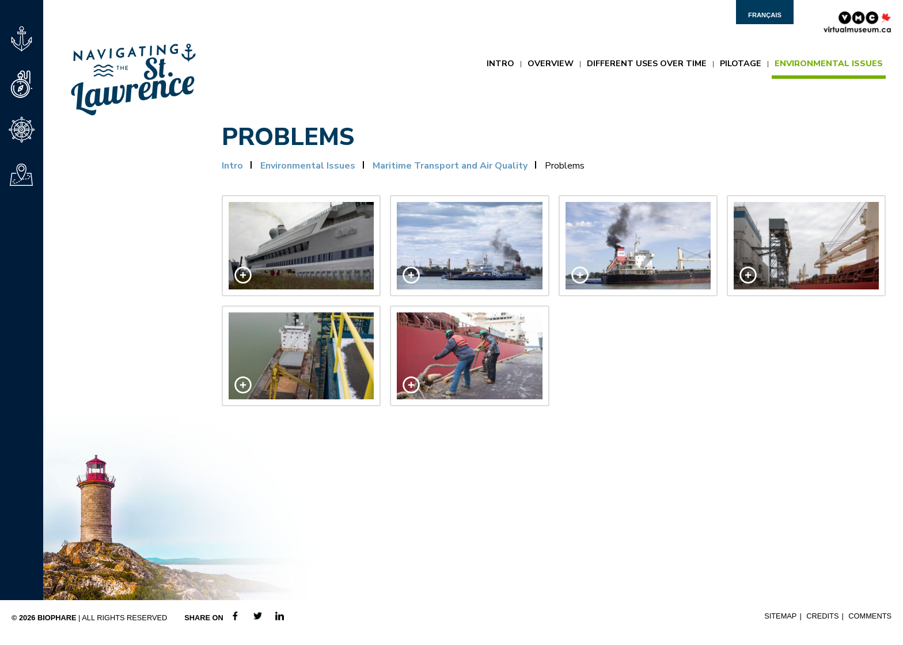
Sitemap (780, 616)
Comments (869, 616)
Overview (551, 63)
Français (764, 15)
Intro (500, 63)
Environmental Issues (829, 63)
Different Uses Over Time (647, 63)
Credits (822, 616)
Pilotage (740, 63)
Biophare (57, 617)
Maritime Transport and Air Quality (450, 165)
